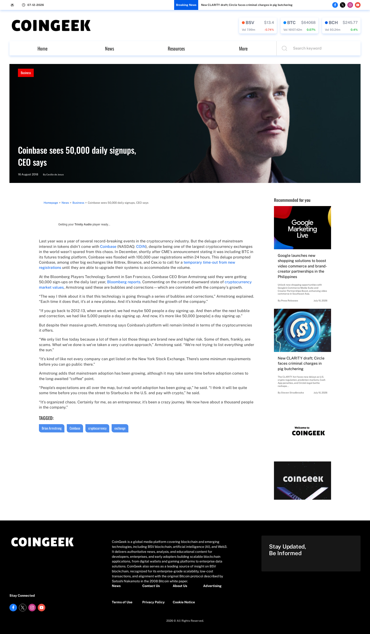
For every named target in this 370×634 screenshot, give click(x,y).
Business (26, 72)
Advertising (212, 586)
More (243, 48)
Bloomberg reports (123, 282)
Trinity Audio (83, 224)
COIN (141, 246)
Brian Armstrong (52, 428)
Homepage (51, 202)
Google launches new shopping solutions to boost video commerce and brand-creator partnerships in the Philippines (302, 266)
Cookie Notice (184, 602)
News (109, 48)
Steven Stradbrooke (292, 392)
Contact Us (151, 586)
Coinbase (108, 246)
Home (42, 48)
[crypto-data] (258, 25)
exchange (120, 428)
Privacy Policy (153, 602)
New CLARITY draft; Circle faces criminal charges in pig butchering (247, 5)
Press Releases (289, 300)
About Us (180, 586)
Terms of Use (122, 602)
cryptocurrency (97, 428)
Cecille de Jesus (55, 174)
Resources (176, 48)
